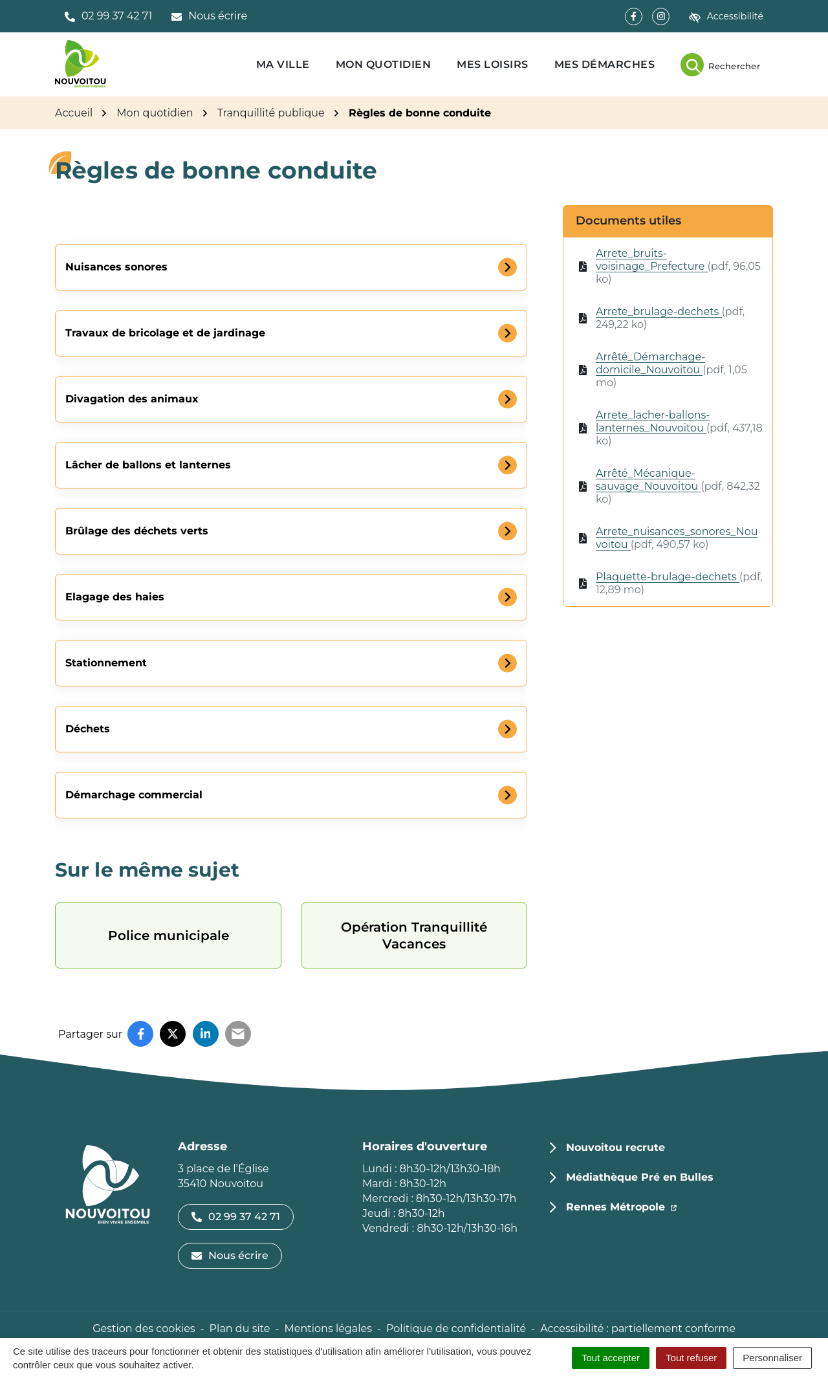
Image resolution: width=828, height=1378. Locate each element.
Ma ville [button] (283, 64)
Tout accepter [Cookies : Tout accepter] (611, 1357)
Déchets (87, 729)
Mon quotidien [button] (383, 64)
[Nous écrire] (209, 16)
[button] (108, 16)
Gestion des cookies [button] (144, 1328)
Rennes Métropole (621, 1206)
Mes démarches (604, 64)
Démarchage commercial (133, 795)
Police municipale (168, 935)
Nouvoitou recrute (615, 1147)
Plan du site (240, 1328)
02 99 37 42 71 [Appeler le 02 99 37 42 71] (235, 1216)
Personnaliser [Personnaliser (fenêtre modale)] (772, 1357)
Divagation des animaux (132, 399)
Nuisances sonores (116, 267)
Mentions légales (328, 1328)
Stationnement (106, 663)
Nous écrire (229, 1255)
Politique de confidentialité (456, 1328)
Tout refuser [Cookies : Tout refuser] (691, 1357)
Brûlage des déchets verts (136, 531)
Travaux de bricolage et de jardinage (165, 333)
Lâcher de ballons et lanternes (148, 465)
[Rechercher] (720, 65)
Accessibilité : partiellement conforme (637, 1328)
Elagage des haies (114, 597)
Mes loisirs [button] (492, 64)
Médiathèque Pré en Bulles (640, 1177)
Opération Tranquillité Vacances (414, 935)
